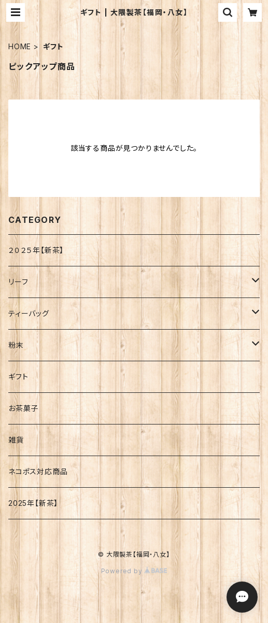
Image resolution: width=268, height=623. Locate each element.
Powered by (134, 571)
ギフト (18, 376)
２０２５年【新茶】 (36, 250)
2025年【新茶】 (33, 503)
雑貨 (16, 439)
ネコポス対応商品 (37, 471)
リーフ (18, 281)
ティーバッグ (28, 313)
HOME (19, 46)
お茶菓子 (23, 408)
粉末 (16, 345)
